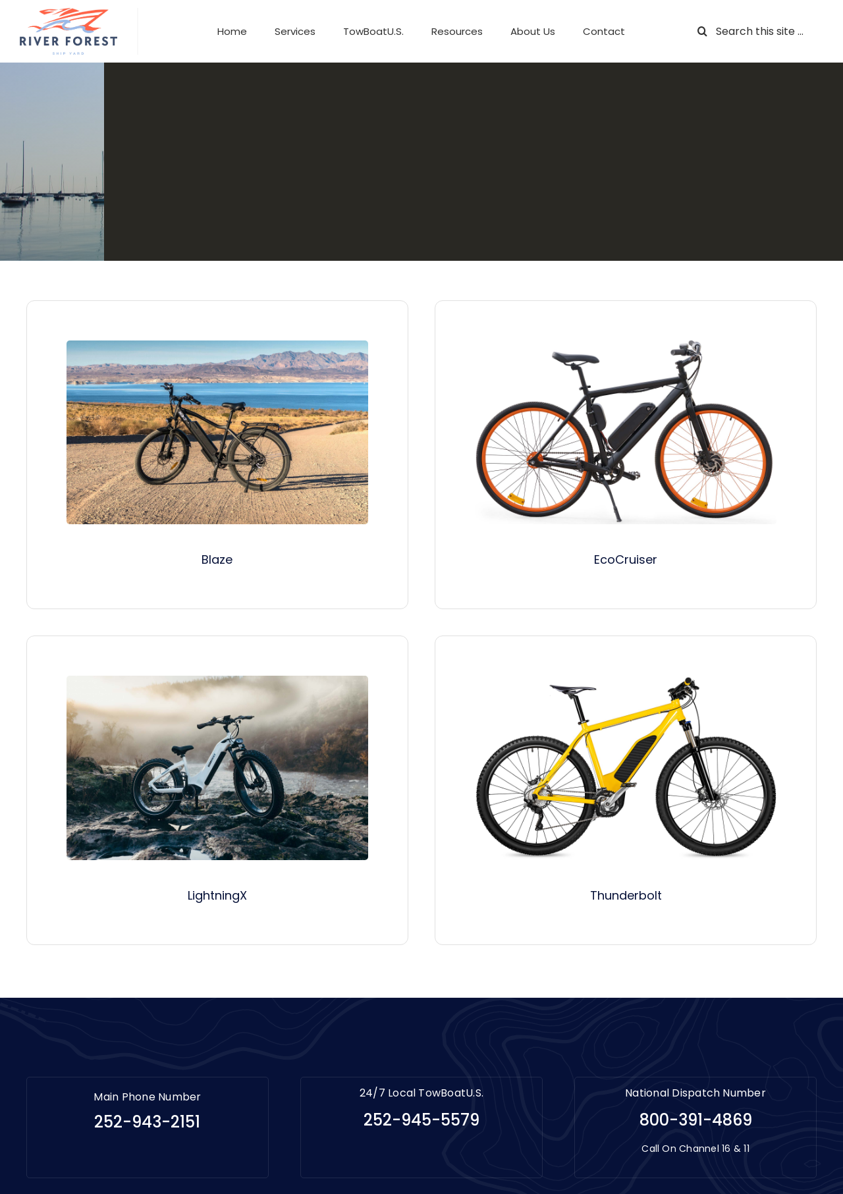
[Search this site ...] (756, 31)
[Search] (702, 31)
